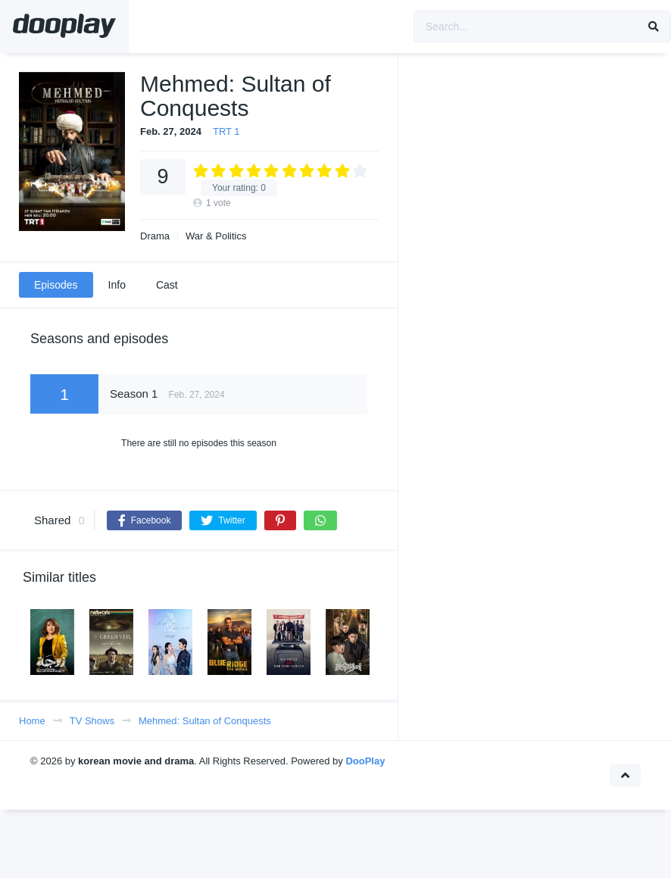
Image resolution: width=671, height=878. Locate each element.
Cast (167, 285)
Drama (155, 236)
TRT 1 (226, 131)
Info (117, 285)
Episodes (56, 285)
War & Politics (216, 236)
